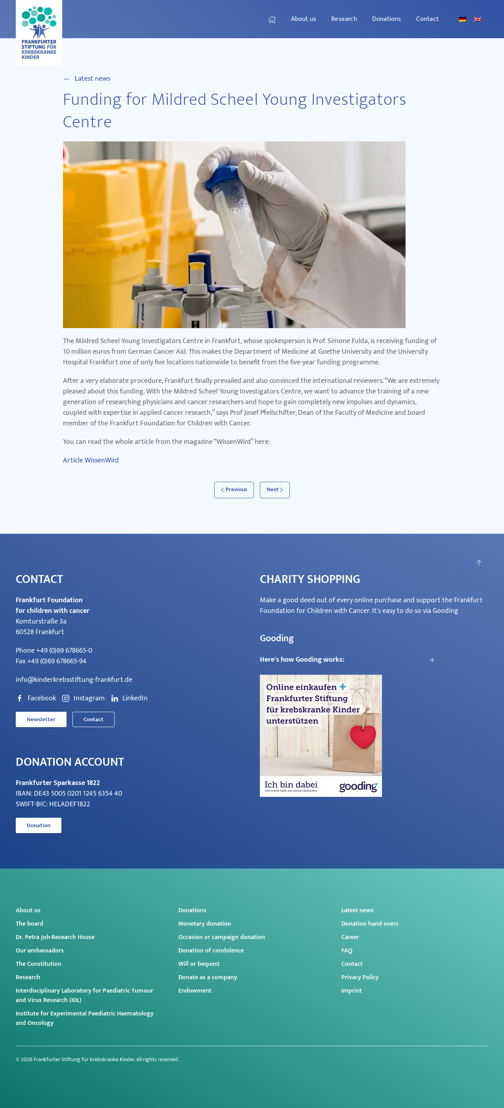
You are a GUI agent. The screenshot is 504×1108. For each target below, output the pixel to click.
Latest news (86, 79)
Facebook (36, 698)
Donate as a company (207, 977)
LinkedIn (129, 698)
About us (28, 910)
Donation (38, 825)
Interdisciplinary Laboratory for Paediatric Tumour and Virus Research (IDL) (84, 996)
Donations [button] (386, 18)
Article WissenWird (91, 460)
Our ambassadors (40, 950)
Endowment (194, 991)
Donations (192, 910)
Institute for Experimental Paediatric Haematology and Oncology (85, 1018)
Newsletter (41, 719)
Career (350, 937)
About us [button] (304, 18)
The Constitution (38, 964)
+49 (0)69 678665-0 (64, 651)
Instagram (83, 698)
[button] (479, 562)
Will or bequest (199, 964)
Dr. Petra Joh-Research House (55, 937)
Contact (427, 18)
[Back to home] (40, 32)
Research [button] (344, 18)
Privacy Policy (360, 977)
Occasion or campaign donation (221, 937)
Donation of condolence (211, 950)
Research (28, 977)
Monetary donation (204, 924)
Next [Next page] (275, 489)
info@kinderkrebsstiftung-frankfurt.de (74, 680)
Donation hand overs (369, 924)
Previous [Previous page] (234, 489)
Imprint (351, 991)
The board (29, 924)
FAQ (346, 950)
